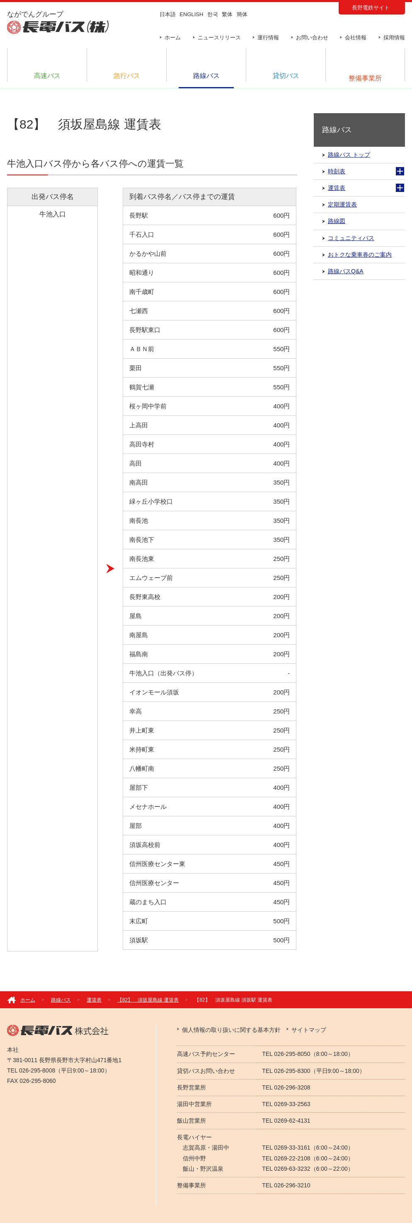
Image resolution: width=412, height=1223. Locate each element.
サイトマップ (308, 1029)
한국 (212, 14)
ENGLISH (191, 14)
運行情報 (268, 37)
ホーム (173, 37)
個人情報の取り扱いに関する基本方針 (231, 1029)
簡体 (242, 14)
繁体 (227, 14)
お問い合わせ (312, 37)
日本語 (168, 14)
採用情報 (394, 37)
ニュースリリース (219, 37)
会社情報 (355, 37)
